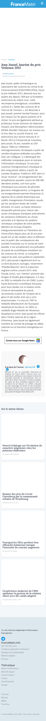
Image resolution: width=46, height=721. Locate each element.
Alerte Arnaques (8, 672)
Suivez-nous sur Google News (23, 340)
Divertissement (7, 681)
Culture (4, 678)
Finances (5, 694)
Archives (4, 659)
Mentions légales (8, 655)
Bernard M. (9, 74)
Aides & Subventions (10, 668)
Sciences (11, 59)
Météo (4, 701)
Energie (4, 685)
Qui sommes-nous (9, 646)
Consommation (7, 675)
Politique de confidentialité (12, 652)
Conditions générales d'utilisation (15, 649)
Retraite (4, 697)
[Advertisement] (23, 34)
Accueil (3, 59)
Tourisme (5, 704)
